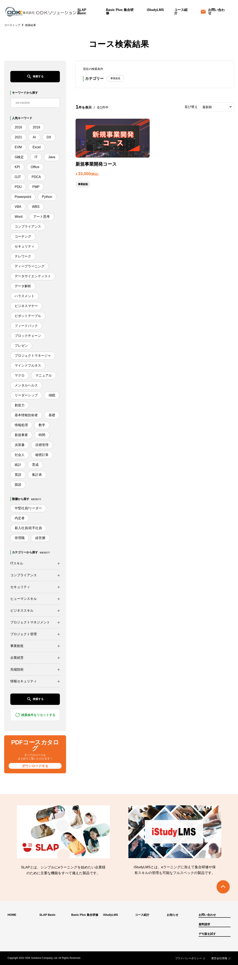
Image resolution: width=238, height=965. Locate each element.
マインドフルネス (28, 365)
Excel (37, 147)
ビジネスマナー (26, 306)
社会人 (20, 455)
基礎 (52, 415)
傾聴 (52, 395)
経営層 (40, 538)
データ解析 (23, 286)
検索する (35, 76)
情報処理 (21, 425)
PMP (36, 187)
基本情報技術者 (26, 415)
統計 (18, 464)
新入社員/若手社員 (28, 528)
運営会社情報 (219, 958)
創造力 (20, 405)
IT (35, 157)
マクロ (20, 375)
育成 (35, 464)
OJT (18, 177)
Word (18, 216)
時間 (42, 435)
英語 (18, 474)
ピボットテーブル (28, 316)
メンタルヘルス (26, 385)
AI (34, 137)
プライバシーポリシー (188, 958)
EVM (18, 147)
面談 (18, 484)
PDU (18, 187)
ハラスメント (24, 296)
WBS (35, 206)
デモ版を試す (207, 933)
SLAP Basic (81, 11)
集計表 (37, 474)
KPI (17, 167)
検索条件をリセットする (35, 714)
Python (47, 197)
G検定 (19, 157)
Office (35, 167)
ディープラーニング (29, 266)
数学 (42, 425)
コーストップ (12, 25)
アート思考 (41, 216)
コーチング (23, 236)
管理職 (20, 538)
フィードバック (26, 326)
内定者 (20, 518)
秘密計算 (42, 455)
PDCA (36, 177)
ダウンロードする (35, 766)
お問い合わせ (213, 11)
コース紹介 (180, 11)
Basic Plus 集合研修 (119, 11)
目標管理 (42, 445)
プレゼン (21, 345)
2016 (18, 127)
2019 (36, 127)
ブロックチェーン (28, 335)
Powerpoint (23, 197)
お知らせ (172, 914)
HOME (12, 914)
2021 (18, 137)
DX (49, 137)
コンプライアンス (28, 226)
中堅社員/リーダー (28, 508)
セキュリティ (24, 246)
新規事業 (21, 435)
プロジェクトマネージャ (33, 355)
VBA (18, 206)
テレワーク (23, 256)
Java (51, 157)
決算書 (20, 445)
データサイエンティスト (33, 276)
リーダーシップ (26, 395)
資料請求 (204, 924)
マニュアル (43, 375)
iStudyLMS (155, 10)
